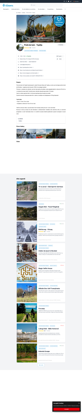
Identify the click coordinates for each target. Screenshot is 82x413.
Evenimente (59, 9)
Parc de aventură (42, 348)
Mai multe (41, 365)
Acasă (19, 12)
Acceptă (67, 409)
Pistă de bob (42, 50)
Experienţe (50, 245)
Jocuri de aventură (53, 285)
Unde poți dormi (15, 9)
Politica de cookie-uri (75, 405)
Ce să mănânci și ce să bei (29, 9)
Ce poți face (50, 9)
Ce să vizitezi (41, 9)
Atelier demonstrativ (43, 245)
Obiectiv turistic (53, 265)
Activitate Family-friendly (31, 50)
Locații (23, 12)
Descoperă (6, 9)
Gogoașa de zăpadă (42, 226)
